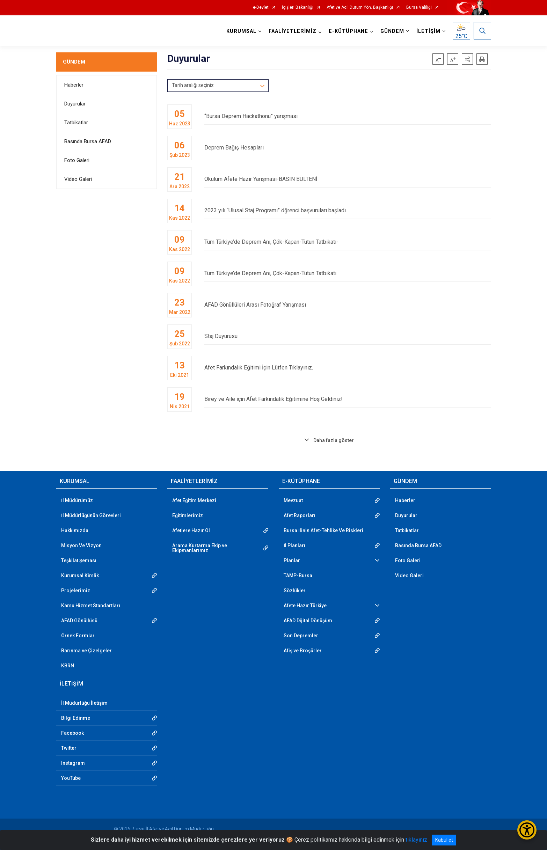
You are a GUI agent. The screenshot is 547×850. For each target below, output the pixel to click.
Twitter (68, 748)
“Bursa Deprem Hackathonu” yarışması (347, 116)
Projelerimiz (75, 590)
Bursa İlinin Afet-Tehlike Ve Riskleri (323, 530)
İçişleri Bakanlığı (297, 7)
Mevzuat (293, 500)
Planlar (292, 560)
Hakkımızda (74, 530)
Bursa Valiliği (419, 7)
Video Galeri (78, 179)
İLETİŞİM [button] (428, 31)
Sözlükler (295, 590)
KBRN (67, 665)
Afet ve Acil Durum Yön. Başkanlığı (360, 7)
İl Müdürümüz (77, 500)
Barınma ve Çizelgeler (86, 650)
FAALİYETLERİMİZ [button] (292, 31)
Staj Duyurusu (347, 336)
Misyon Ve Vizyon (81, 545)
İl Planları (294, 545)
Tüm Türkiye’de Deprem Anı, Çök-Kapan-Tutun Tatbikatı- (347, 242)
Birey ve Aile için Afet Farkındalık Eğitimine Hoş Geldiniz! (347, 399)
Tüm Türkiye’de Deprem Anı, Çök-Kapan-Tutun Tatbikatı (347, 273)
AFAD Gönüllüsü (79, 620)
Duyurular (75, 104)
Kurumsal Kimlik (80, 575)
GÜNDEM (74, 62)
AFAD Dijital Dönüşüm (308, 620)
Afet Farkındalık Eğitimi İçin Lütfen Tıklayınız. (347, 367)
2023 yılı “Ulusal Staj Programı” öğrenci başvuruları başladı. (347, 210)
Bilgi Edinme (75, 718)
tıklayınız (416, 839)
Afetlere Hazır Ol (191, 530)
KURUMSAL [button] (241, 31)
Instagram (73, 763)
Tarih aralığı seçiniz (193, 85)
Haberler (73, 85)
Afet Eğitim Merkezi (194, 500)
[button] (467, 59)
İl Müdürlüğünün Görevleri (91, 515)
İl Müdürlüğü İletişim (84, 703)
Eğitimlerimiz (187, 515)
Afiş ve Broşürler (303, 650)
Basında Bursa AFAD (87, 141)
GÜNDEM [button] (392, 31)
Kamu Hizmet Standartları (90, 605)
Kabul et (444, 840)
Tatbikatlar (76, 122)
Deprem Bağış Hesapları (347, 147)
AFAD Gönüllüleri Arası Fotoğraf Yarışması (347, 304)
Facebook (72, 733)
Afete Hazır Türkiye (305, 605)
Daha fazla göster (333, 440)
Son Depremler (301, 635)
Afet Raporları (299, 515)
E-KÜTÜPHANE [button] (348, 31)
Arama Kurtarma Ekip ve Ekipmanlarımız (199, 548)
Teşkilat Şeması (78, 560)
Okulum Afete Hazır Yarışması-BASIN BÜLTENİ (347, 179)
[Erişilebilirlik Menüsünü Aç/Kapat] (527, 830)
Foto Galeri (76, 160)
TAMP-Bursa (298, 575)
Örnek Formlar (78, 635)
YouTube (71, 778)
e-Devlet (261, 7)
